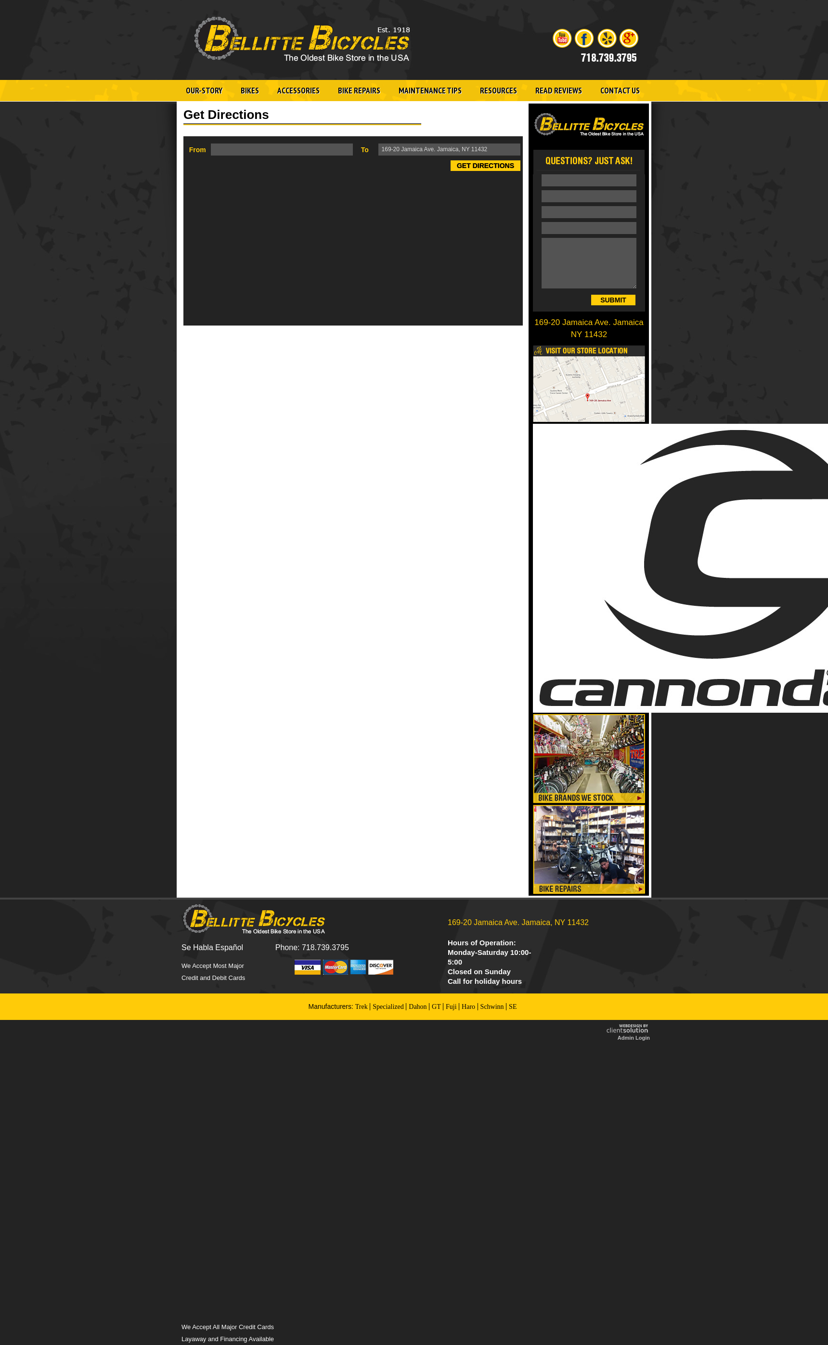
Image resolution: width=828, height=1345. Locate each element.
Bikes (250, 90)
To (365, 150)
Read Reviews (558, 90)
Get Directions (485, 166)
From (197, 150)
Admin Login (634, 1038)
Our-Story (204, 90)
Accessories (298, 90)
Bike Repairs (359, 90)
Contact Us (620, 90)
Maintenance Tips (430, 90)
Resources (498, 90)
